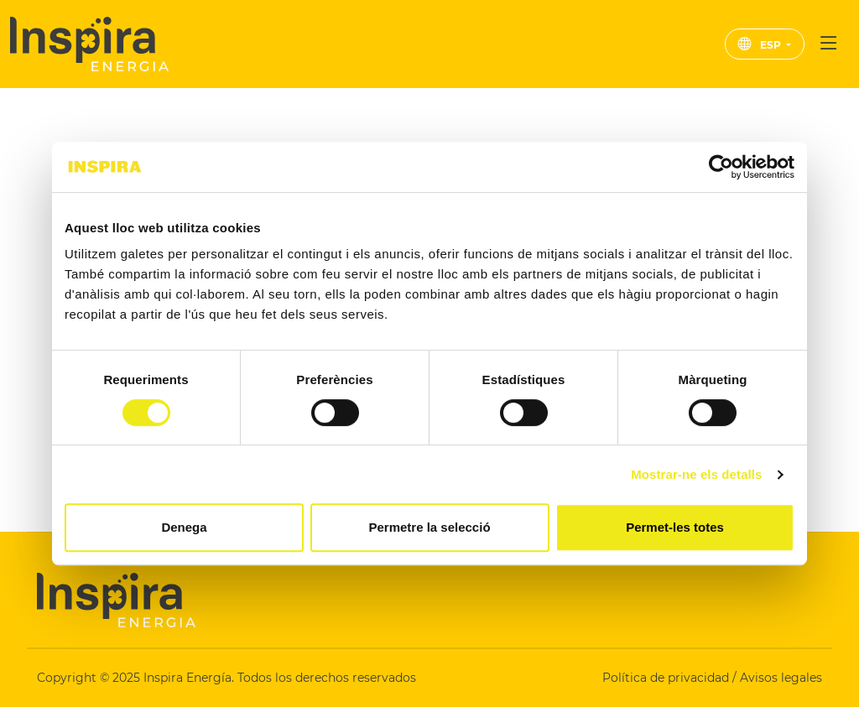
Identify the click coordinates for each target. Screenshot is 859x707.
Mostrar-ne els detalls (696, 474)
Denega (183, 527)
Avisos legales (781, 677)
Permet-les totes (675, 527)
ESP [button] (761, 45)
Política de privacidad (667, 677)
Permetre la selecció (429, 527)
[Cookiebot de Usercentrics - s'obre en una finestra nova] (721, 166)
